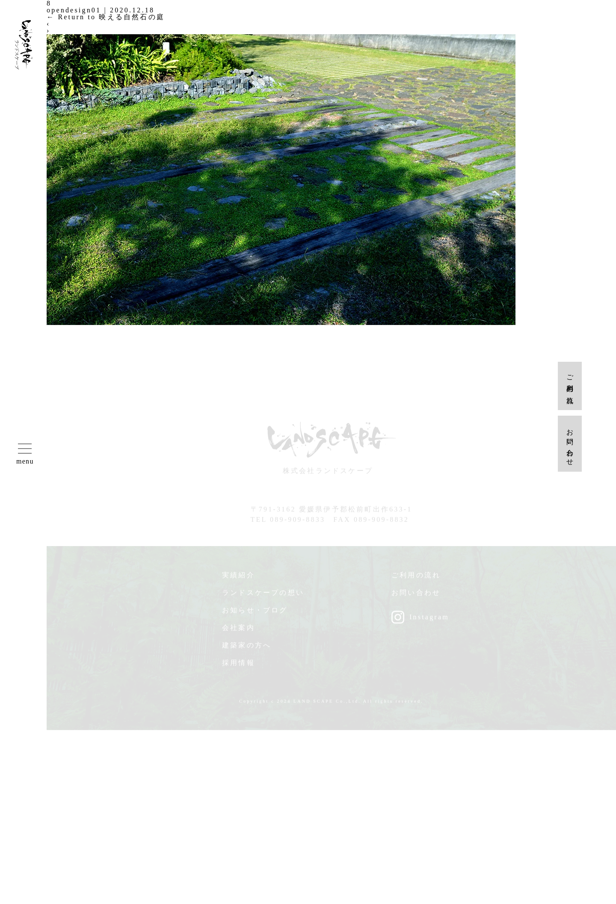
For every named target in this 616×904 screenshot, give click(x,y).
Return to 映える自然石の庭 (106, 17)
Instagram (429, 619)
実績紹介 (238, 577)
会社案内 (238, 630)
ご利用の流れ (416, 577)
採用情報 (238, 665)
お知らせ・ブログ (255, 612)
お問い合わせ (416, 595)
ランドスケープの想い (263, 595)
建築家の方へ (246, 647)
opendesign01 (74, 10)
